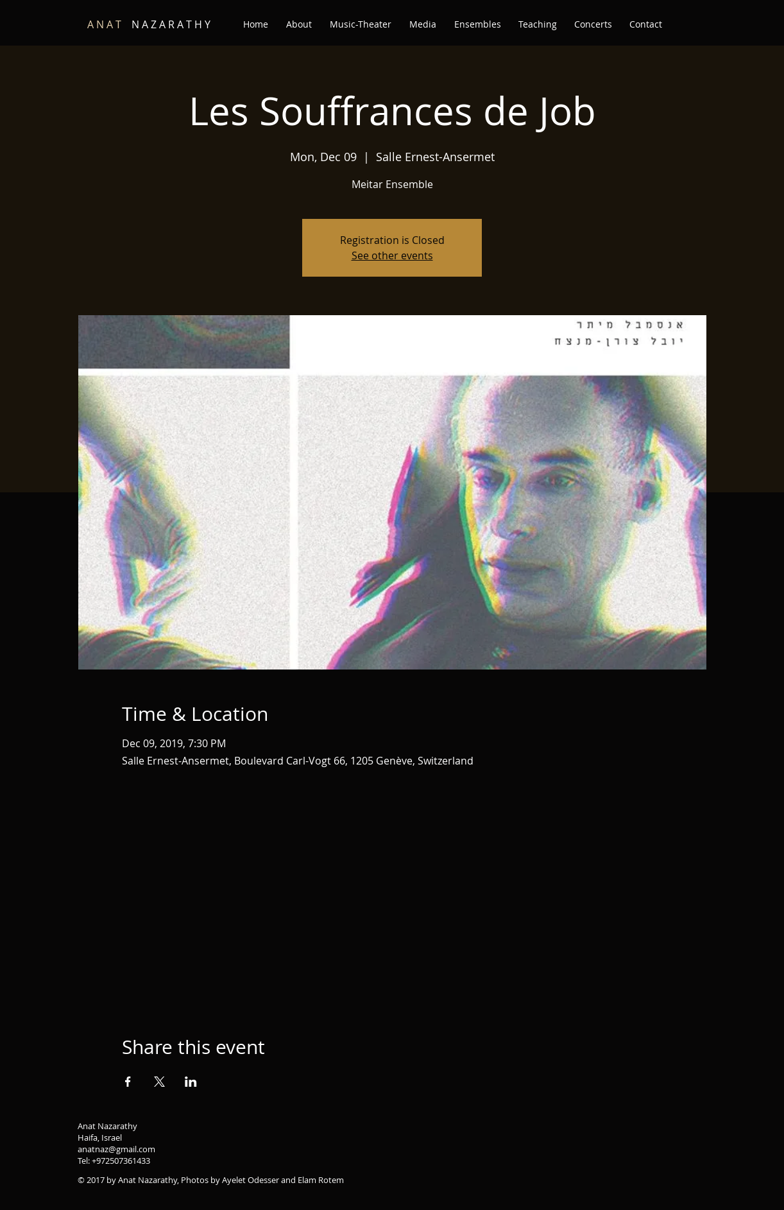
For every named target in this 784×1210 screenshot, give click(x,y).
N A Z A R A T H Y (148, 24)
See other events (392, 255)
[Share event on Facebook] (128, 1081)
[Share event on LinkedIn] (191, 1081)
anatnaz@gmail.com (116, 1149)
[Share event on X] (159, 1081)
